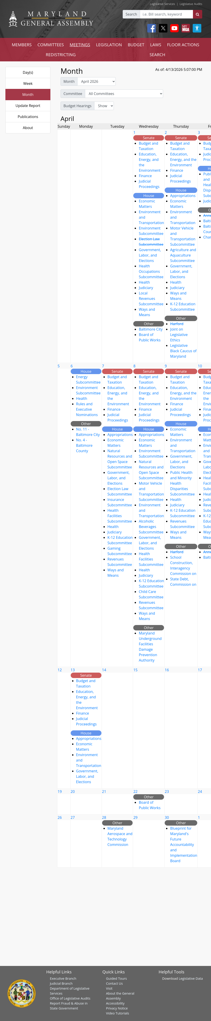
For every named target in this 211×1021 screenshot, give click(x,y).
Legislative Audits (191, 4)
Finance (145, 175)
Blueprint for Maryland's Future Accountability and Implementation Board (183, 844)
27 (73, 817)
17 (200, 669)
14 (104, 669)
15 (135, 669)
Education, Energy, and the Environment (183, 159)
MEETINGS (80, 44)
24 (200, 791)
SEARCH (157, 54)
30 (167, 817)
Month (27, 94)
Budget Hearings (77, 105)
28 (104, 817)
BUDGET (136, 44)
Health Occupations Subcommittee (151, 271)
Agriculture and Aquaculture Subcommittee (183, 255)
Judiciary (146, 287)
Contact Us (114, 983)
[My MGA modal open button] (185, 28)
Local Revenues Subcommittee (151, 298)
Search (131, 14)
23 (167, 791)
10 (200, 365)
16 (167, 669)
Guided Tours (116, 978)
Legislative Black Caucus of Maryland (183, 351)
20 (73, 791)
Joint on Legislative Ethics (179, 335)
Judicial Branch (61, 983)
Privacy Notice (117, 1008)
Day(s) (28, 72)
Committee (72, 93)
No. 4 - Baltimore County (84, 445)
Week (28, 83)
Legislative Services (162, 4)
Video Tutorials (117, 1013)
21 (104, 791)
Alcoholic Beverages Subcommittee (151, 527)
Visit (109, 988)
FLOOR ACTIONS (183, 44)
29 (135, 817)
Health (144, 282)
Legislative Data (191, 978)
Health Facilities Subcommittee (120, 516)
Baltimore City (150, 329)
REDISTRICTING (61, 54)
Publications (28, 116)
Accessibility (115, 1003)
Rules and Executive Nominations (87, 409)
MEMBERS (22, 44)
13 (73, 669)
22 (135, 791)
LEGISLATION (109, 44)
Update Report (28, 105)
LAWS (155, 44)
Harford (176, 323)
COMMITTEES (51, 44)
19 (60, 791)
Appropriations (182, 195)
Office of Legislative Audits (70, 998)
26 (60, 817)
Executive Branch (63, 978)
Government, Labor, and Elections (150, 255)
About (28, 127)
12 (60, 669)
